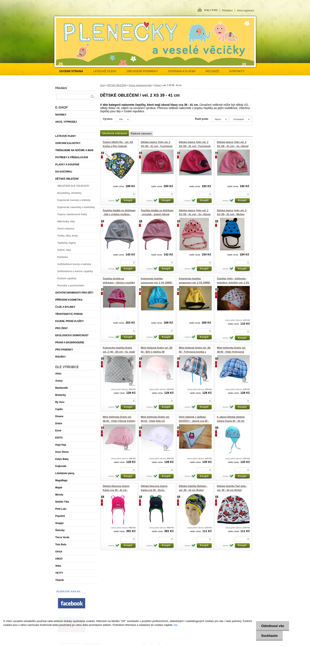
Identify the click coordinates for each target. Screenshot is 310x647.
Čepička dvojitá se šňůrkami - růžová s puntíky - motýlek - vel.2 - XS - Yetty (119, 282)
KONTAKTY (236, 71)
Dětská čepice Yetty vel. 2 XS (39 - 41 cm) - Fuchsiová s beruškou (194, 146)
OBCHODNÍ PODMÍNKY (142, 71)
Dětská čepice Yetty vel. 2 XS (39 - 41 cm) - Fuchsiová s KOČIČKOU (156, 146)
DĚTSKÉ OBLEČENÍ (116, 85)
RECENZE (212, 71)
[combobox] (220, 119)
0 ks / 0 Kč (211, 10)
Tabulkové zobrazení (114, 133)
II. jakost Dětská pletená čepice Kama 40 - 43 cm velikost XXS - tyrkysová (231, 421)
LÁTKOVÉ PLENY (104, 71)
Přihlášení (227, 10)
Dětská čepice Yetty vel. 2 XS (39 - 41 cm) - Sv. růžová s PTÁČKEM (233, 146)
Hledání (61, 88)
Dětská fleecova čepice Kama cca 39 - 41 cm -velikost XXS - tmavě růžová (119, 490)
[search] (92, 96)
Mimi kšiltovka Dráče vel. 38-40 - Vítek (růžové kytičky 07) (119, 421)
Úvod (102, 85)
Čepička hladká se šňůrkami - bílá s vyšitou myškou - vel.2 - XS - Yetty (119, 214)
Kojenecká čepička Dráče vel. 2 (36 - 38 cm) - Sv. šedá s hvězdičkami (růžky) (119, 351)
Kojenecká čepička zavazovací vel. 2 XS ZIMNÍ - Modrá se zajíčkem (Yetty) (157, 282)
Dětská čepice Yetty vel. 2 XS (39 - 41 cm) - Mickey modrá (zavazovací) (231, 214)
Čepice (157, 85)
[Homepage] (71, 71)
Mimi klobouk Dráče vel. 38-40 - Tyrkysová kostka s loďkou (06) (195, 351)
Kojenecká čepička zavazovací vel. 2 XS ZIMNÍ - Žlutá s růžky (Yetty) (195, 282)
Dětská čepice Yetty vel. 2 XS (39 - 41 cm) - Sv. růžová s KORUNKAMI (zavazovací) (195, 214)
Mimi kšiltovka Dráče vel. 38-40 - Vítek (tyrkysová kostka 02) (231, 351)
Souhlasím (269, 635)
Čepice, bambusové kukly (140, 85)
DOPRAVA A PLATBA (182, 71)
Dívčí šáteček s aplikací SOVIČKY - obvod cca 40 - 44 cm (194, 421)
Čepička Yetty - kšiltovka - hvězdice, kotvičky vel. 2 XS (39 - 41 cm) (233, 282)
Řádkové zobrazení (141, 133)
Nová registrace (245, 10)
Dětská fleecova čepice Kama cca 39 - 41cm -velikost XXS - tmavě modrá (157, 490)
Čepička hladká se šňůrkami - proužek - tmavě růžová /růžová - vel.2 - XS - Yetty (157, 214)
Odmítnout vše (272, 626)
